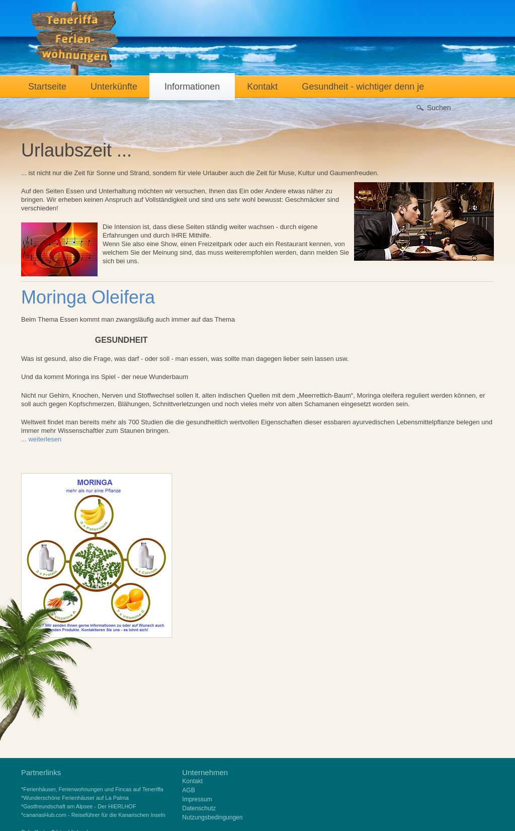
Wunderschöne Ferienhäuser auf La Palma (76, 798)
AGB (188, 790)
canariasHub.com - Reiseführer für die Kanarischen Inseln (94, 815)
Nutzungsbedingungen (212, 817)
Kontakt (192, 781)
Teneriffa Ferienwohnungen (75, 39)
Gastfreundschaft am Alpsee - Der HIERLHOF (79, 806)
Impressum (197, 799)
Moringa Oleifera (88, 297)
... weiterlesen (41, 439)
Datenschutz (199, 808)
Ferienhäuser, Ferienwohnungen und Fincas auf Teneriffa (93, 789)
